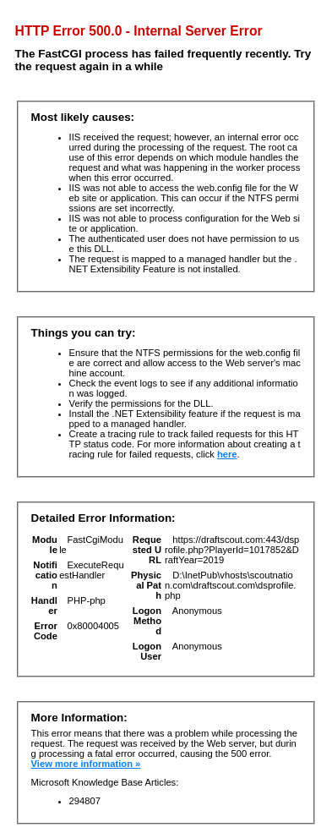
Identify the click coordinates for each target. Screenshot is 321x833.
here (227, 454)
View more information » (86, 764)
